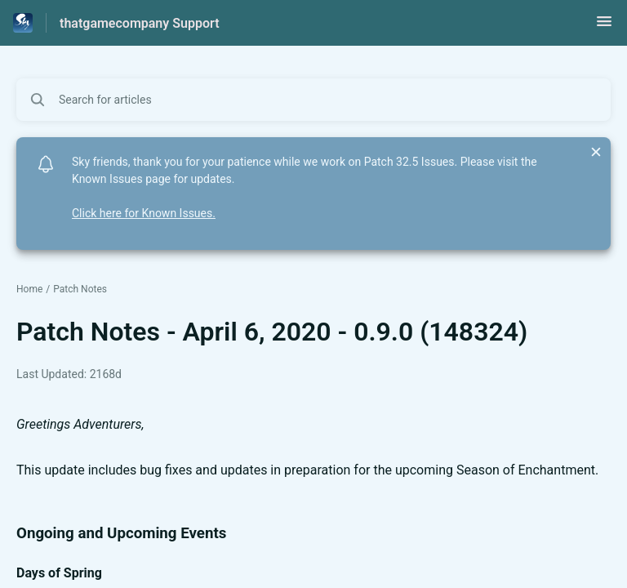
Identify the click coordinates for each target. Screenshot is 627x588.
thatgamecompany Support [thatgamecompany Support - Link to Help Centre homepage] (140, 23)
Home (29, 289)
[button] (604, 26)
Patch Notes (80, 289)
